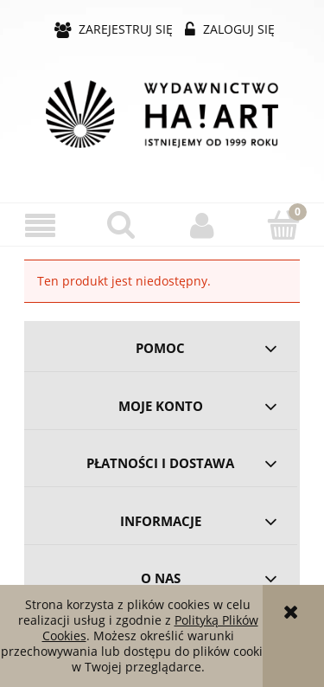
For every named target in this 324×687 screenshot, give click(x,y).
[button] (40, 225)
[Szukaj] (121, 224)
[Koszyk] (283, 224)
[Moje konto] (203, 225)
